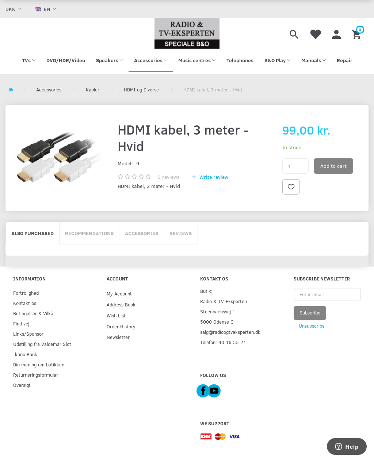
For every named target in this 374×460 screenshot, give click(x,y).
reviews (168, 176)
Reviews (180, 233)
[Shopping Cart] (357, 33)
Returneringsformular (35, 375)
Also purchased (32, 233)
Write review (213, 176)
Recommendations (89, 233)
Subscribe (309, 312)
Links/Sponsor (28, 334)
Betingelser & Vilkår (34, 313)
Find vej (21, 323)
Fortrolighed (26, 293)
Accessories (141, 233)
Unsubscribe (312, 326)
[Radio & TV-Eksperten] (187, 33)
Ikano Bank (25, 354)
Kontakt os (24, 303)
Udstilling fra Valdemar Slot (42, 344)
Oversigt (22, 385)
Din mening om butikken (38, 364)
